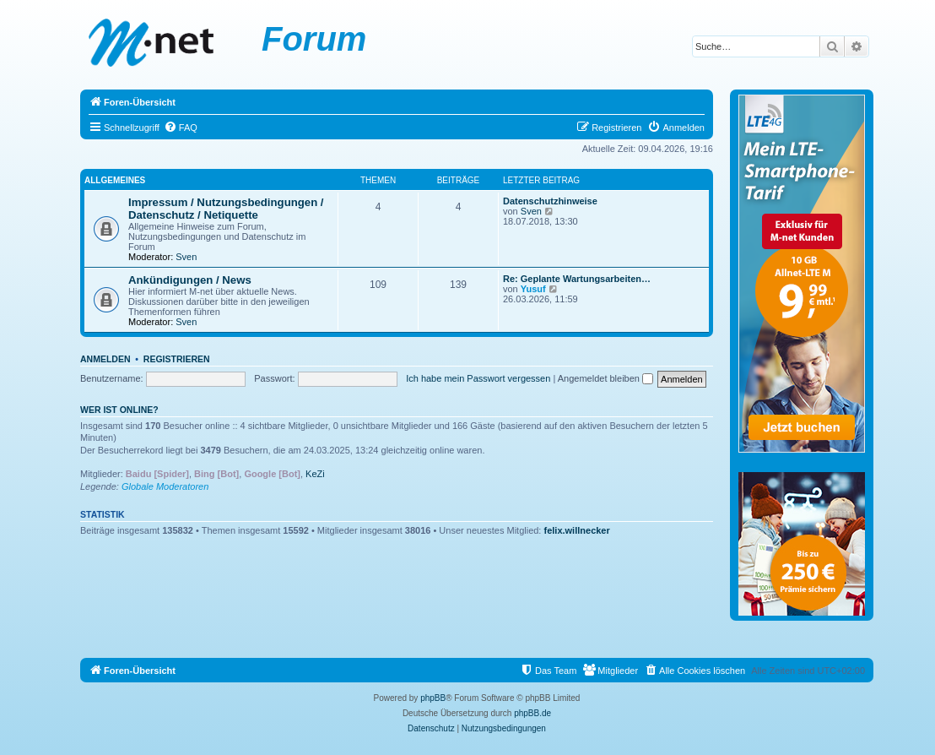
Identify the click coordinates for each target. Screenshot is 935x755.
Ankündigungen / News (189, 280)
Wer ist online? (119, 410)
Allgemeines (114, 180)
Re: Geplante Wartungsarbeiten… (577, 279)
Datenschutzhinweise (550, 201)
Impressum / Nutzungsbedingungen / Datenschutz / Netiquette (226, 208)
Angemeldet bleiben (605, 378)
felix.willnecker (577, 530)
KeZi (315, 474)
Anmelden (105, 359)
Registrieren (176, 359)
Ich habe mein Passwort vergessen (478, 378)
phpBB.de (532, 713)
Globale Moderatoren (165, 486)
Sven (186, 257)
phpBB (433, 698)
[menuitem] (180, 127)
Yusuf (533, 289)
